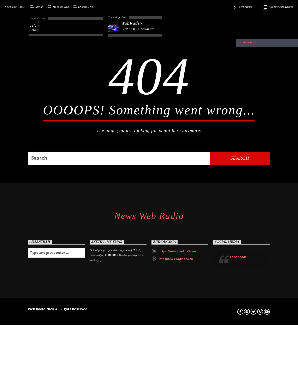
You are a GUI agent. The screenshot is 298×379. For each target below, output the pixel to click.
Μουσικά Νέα (61, 6)
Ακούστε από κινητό (278, 7)
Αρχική (39, 6)
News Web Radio (15, 6)
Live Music (242, 7)
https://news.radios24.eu (177, 346)
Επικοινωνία (85, 6)
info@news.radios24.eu (176, 354)
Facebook (238, 351)
